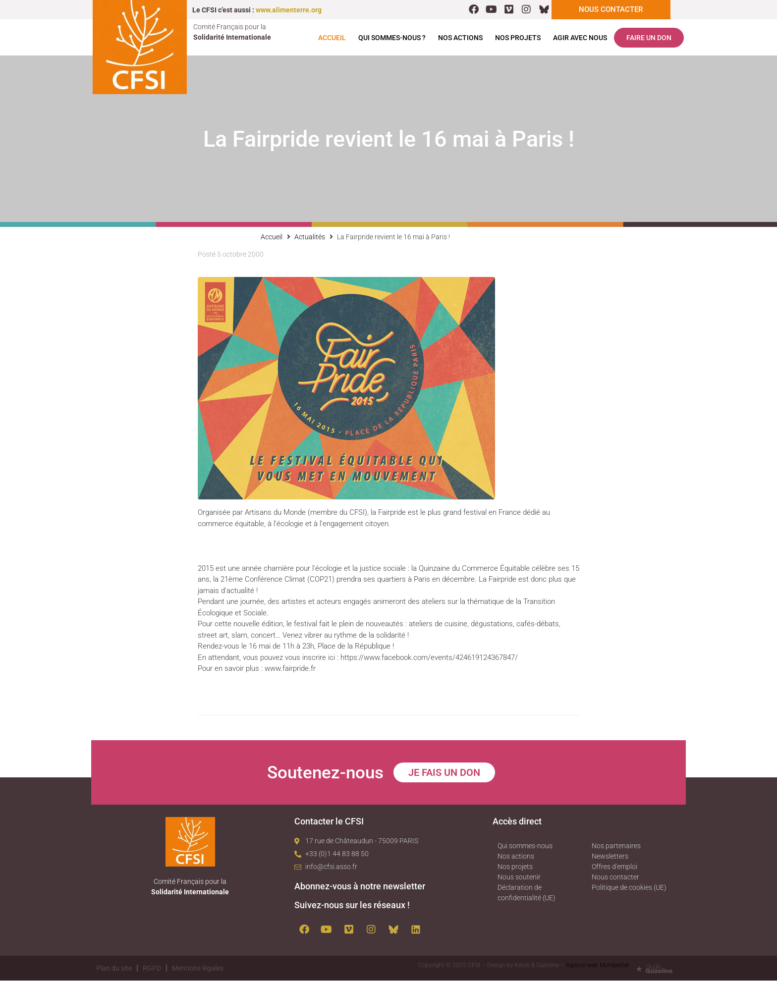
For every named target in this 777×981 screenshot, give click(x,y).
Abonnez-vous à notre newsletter (359, 886)
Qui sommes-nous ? (392, 38)
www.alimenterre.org (289, 10)
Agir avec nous (580, 38)
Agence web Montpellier (597, 965)
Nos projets (518, 38)
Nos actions (460, 38)
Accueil (332, 38)
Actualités (309, 237)
